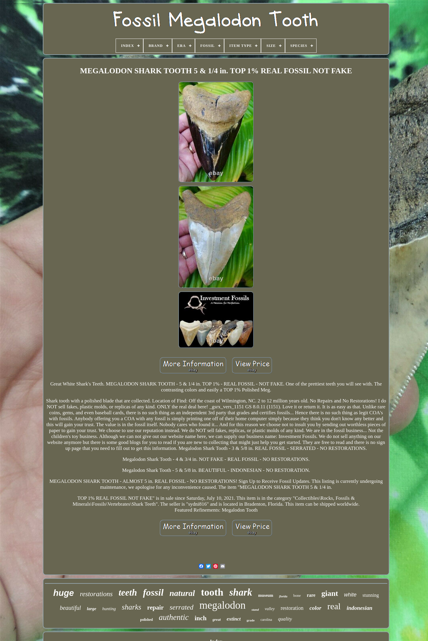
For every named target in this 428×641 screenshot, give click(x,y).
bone (297, 595)
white (350, 595)
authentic (173, 617)
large (91, 608)
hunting (109, 608)
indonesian (359, 608)
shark (240, 592)
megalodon (222, 605)
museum (265, 595)
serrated (181, 607)
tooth (212, 592)
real (334, 606)
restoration (292, 608)
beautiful (70, 607)
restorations (96, 594)
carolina (266, 620)
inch (201, 618)
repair (155, 607)
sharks (131, 607)
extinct (234, 619)
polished (146, 620)
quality (285, 619)
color (315, 608)
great (217, 619)
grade (251, 620)
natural (182, 593)
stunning (371, 595)
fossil (153, 592)
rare (311, 595)
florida (283, 596)
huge (63, 593)
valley (270, 609)
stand (255, 609)
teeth (128, 592)
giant (329, 593)
